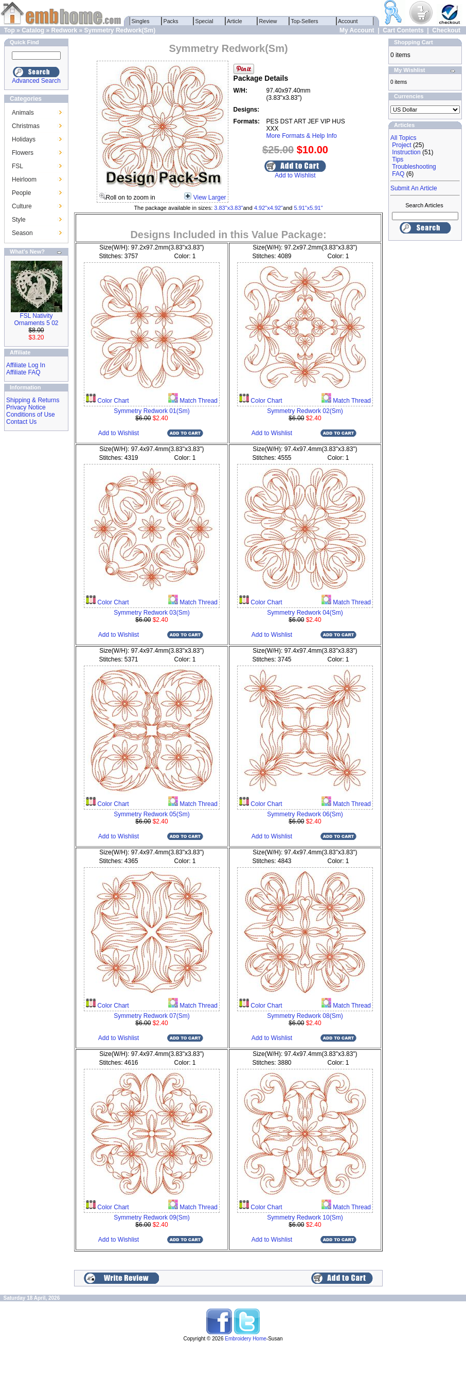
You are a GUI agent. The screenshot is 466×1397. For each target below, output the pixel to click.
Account (348, 21)
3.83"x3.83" (228, 208)
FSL (17, 166)
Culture (22, 206)
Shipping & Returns (32, 400)
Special (204, 21)
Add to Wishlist (295, 175)
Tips (397, 159)
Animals (23, 112)
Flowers (22, 152)
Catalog (33, 30)
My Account (356, 30)
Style (19, 219)
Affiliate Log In (25, 365)
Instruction (406, 152)
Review (268, 21)
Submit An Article (413, 188)
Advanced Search (36, 80)
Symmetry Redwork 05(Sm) (151, 814)
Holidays (23, 139)
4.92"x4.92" (268, 208)
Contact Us (21, 421)
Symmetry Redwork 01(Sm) (151, 411)
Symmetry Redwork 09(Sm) (151, 1217)
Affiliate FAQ (23, 372)
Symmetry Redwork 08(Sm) (305, 1015)
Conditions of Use (30, 414)
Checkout (446, 30)
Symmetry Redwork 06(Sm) (305, 814)
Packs (171, 21)
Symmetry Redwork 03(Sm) (151, 612)
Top (9, 30)
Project (401, 145)
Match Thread (198, 400)
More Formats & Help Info (301, 135)
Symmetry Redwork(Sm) (120, 30)
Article (235, 21)
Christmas (26, 126)
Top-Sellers (305, 21)
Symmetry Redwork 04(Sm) (305, 612)
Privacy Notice (26, 407)
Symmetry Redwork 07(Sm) (151, 1015)
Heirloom (24, 179)
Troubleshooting (414, 166)
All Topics (403, 137)
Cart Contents (403, 30)
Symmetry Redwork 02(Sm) (305, 411)
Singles (140, 21)
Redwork (64, 30)
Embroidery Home (245, 1338)
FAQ (398, 173)
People (21, 192)
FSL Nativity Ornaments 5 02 (36, 319)
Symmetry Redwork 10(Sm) (305, 1217)
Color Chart (112, 400)
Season (22, 233)
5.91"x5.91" (308, 208)
